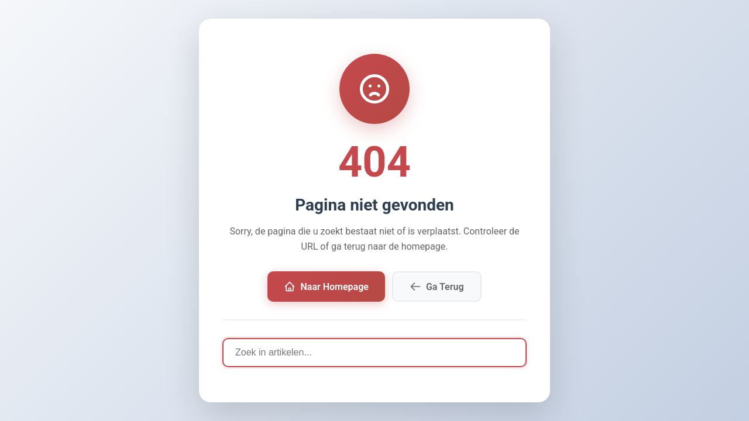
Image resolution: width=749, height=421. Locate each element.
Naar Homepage (326, 286)
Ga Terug (437, 286)
